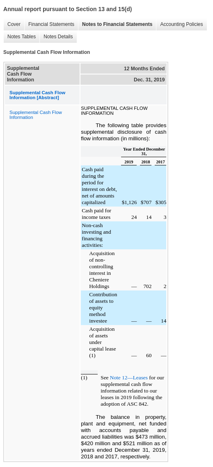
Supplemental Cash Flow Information (35, 115)
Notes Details (58, 36)
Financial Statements (51, 24)
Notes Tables (21, 36)
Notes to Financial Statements (117, 24)
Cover (14, 24)
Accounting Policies (181, 24)
